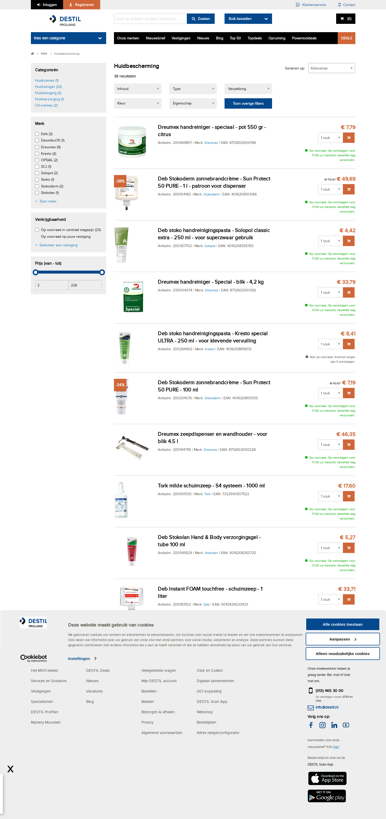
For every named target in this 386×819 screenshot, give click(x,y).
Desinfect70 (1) (52, 140)
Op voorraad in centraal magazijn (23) (71, 229)
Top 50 (235, 38)
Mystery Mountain (45, 722)
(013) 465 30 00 (329, 690)
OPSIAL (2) (49, 160)
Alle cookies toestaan (342, 779)
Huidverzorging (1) (49, 99)
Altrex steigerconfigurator (218, 732)
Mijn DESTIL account (159, 680)
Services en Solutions (49, 680)
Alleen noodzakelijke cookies (343, 809)
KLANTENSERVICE (158, 660)
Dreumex (211, 142)
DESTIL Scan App (212, 701)
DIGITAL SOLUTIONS (216, 660)
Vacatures (94, 691)
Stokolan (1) (50, 192)
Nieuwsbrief (155, 38)
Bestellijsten (206, 722)
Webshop (205, 712)
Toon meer (48, 201)
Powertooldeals (304, 38)
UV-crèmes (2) (46, 105)
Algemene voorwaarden (161, 732)
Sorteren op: (295, 68)
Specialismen (42, 701)
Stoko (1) (47, 179)
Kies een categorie (49, 38)
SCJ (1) (46, 166)
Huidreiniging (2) (48, 92)
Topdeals (255, 38)
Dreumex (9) (50, 147)
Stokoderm (212, 194)
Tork (207, 494)
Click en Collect (209, 670)
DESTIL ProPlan (44, 712)
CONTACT (317, 660)
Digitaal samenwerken (215, 680)
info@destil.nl (327, 707)
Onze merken (128, 38)
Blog (219, 38)
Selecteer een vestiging (58, 245)
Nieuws (203, 38)
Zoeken (204, 18)
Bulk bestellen (240, 18)
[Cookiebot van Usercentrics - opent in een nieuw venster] (33, 814)
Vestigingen (181, 38)
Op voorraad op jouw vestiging (66, 236)
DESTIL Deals (98, 670)
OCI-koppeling (209, 691)
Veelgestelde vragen (158, 670)
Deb (206, 604)
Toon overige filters (248, 103)
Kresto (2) (48, 153)
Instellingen (79, 813)
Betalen (147, 701)
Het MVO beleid (44, 670)
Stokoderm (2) (52, 186)
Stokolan (211, 552)
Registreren (84, 4)
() (348, 18)
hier (335, 746)
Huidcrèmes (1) (46, 80)
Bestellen (149, 691)
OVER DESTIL (43, 660)
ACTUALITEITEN (101, 660)
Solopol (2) (49, 173)
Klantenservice (314, 4)
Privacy (147, 722)
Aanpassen (342, 794)
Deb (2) (46, 133)
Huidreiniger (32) (48, 86)
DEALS (346, 38)
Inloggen (50, 4)
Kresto (209, 349)
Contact (349, 4)
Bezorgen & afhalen (158, 712)
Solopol (210, 245)
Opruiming (276, 38)
